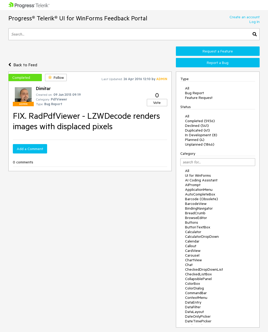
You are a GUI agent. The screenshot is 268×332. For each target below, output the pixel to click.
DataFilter (193, 307)
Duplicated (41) (197, 130)
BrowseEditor (196, 217)
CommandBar (196, 292)
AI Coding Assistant (201, 180)
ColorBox (192, 283)
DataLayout (194, 311)
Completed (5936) (200, 120)
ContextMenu (196, 297)
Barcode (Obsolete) (201, 199)
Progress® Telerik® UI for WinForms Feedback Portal (77, 18)
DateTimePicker (198, 321)
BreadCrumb (195, 213)
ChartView (193, 260)
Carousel (192, 255)
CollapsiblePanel (198, 278)
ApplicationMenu (199, 189)
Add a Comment (30, 148)
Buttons (191, 222)
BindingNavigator (199, 208)
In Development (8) (201, 135)
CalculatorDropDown (202, 236)
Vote (157, 102)
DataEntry (193, 302)
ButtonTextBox (197, 227)
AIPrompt (192, 184)
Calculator (193, 231)
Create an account (245, 17)
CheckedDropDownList (204, 269)
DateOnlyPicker (198, 316)
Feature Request (199, 97)
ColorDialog (194, 288)
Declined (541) (197, 125)
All (187, 88)
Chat (189, 264)
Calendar (192, 241)
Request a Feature (218, 51)
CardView (192, 250)
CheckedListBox (198, 274)
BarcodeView (195, 203)
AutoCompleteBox (200, 194)
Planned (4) (194, 139)
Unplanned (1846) (199, 144)
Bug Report (194, 93)
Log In (254, 21)
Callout (190, 246)
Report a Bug (217, 62)
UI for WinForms (198, 175)
